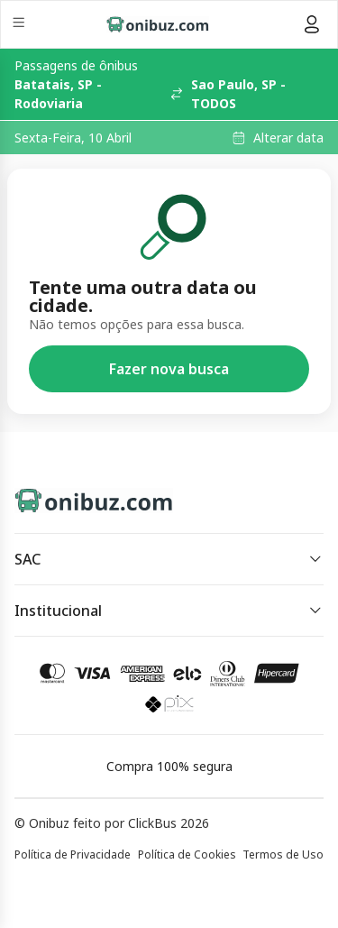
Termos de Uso (283, 854)
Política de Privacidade (72, 854)
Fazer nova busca (169, 369)
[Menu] (20, 24)
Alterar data (288, 138)
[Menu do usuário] (312, 24)
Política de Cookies (187, 854)
